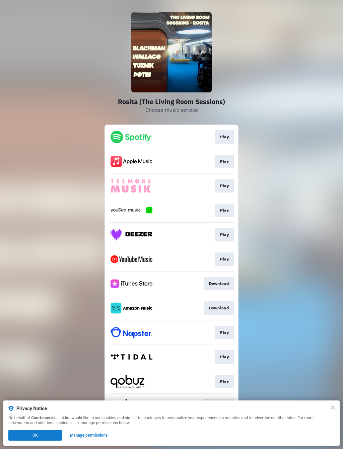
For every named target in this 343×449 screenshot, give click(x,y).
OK (35, 435)
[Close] (332, 407)
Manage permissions (89, 435)
